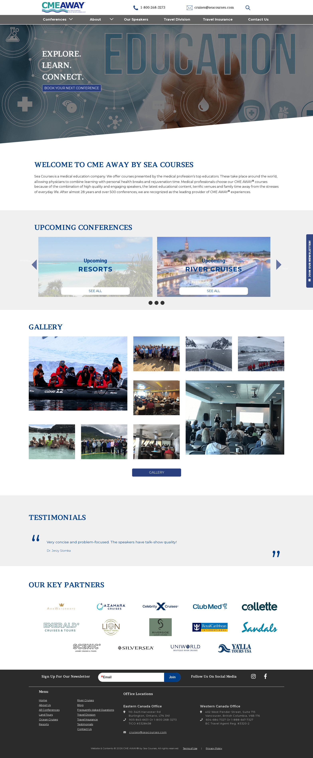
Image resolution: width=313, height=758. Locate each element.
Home (43, 700)
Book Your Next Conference (71, 88)
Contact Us (258, 19)
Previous (27, 260)
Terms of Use (190, 748)
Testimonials (85, 724)
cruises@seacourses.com (210, 7)
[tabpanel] (95, 267)
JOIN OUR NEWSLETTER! (309, 260)
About (95, 19)
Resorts (44, 724)
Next (285, 268)
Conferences (54, 19)
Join (172, 677)
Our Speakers (136, 19)
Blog (80, 705)
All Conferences (49, 709)
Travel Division (177, 19)
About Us (45, 705)
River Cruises (85, 700)
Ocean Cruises (48, 719)
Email (107, 677)
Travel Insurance (218, 19)
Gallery (156, 472)
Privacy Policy (214, 748)
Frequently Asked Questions (95, 709)
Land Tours (46, 714)
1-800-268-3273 (149, 7)
